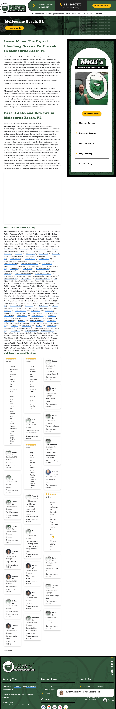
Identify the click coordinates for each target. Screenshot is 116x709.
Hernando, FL (37, 266)
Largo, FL (14, 286)
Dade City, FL (8, 249)
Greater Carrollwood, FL (29, 264)
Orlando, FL (29, 306)
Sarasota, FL (27, 323)
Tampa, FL (17, 687)
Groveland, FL (47, 264)
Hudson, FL (23, 271)
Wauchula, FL (21, 343)
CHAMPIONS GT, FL (11, 241)
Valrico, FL (8, 343)
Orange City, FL (15, 306)
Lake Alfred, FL (51, 276)
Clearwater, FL (15, 244)
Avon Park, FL (29, 234)
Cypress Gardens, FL (49, 246)
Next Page (8, 650)
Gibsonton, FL (52, 261)
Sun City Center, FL (40, 333)
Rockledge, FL (9, 321)
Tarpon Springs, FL (18, 335)
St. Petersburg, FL (47, 330)
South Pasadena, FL (40, 328)
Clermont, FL (29, 244)
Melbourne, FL (23, 293)
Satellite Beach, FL (43, 323)
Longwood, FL (16, 288)
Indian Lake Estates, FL (23, 274)
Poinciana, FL (50, 313)
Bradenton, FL (30, 236)
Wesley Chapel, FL (10, 345)
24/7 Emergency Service (55, 14)
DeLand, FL (37, 251)
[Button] (101, 6)
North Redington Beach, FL (34, 301)
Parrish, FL (49, 311)
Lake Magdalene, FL (42, 278)
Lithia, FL (39, 286)
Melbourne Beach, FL (40, 293)
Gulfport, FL (8, 266)
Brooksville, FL (23, 239)
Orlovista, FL (43, 306)
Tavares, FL (34, 335)
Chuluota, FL (41, 241)
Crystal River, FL (32, 246)
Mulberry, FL (30, 298)
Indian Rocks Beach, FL (43, 274)
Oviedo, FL (31, 308)
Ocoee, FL (22, 303)
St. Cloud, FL (15, 330)
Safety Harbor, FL (36, 321)
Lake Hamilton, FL (10, 278)
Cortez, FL (18, 246)
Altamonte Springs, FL (12, 231)
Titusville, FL (41, 338)
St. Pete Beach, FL (31, 330)
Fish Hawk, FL (15, 259)
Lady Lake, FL (37, 276)
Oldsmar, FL (48, 303)
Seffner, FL (14, 326)
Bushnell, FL (37, 239)
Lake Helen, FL (26, 278)
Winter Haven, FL (34, 348)
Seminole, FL (26, 326)
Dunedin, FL (30, 254)
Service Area (88, 14)
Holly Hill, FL (27, 269)
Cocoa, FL (42, 244)
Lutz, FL (39, 288)
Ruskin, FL (21, 321)
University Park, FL (45, 340)
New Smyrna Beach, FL (12, 301)
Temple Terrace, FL (48, 335)
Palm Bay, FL (44, 308)
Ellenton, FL (29, 256)
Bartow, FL (43, 234)
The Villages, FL (9, 338)
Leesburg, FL (26, 286)
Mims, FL (30, 296)
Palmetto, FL (35, 311)
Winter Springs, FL (10, 350)
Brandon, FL (8, 239)
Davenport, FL (24, 249)
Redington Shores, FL (18, 318)
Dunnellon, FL (43, 254)
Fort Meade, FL (44, 259)
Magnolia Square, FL (17, 291)
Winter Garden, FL (16, 348)
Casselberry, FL (51, 239)
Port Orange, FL (37, 316)
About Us (100, 14)
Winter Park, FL (50, 348)
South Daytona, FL (23, 328)
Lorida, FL (29, 288)
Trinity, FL (18, 340)
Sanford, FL (14, 323)
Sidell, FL (39, 326)
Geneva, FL (39, 261)
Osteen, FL (19, 308)
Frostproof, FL (9, 261)
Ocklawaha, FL (9, 303)
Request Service (90, 690)
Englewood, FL (42, 256)
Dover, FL (7, 254)
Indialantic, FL (37, 271)
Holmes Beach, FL (42, 269)
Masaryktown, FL (47, 291)
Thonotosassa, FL (26, 338)
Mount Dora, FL (15, 298)
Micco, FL (19, 296)
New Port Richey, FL (47, 298)
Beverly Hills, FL (15, 236)
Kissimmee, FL (22, 276)
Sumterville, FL (25, 333)
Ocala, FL (51, 301)
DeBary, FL (24, 251)
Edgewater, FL (15, 256)
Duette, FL (18, 254)
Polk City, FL (8, 316)
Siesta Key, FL (51, 326)
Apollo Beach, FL (30, 231)
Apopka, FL (46, 231)
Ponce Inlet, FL (22, 316)
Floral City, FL (30, 259)
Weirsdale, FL (47, 343)
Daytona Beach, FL (40, 249)
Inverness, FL (8, 276)
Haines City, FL (22, 266)
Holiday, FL (14, 269)
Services (39, 14)
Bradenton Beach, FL (47, 236)
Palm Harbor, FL (20, 311)
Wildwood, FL (27, 345)
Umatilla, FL (30, 340)
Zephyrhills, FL (26, 350)
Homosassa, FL (9, 271)
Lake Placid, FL (20, 281)
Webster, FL (34, 343)
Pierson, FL (8, 313)
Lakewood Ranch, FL (33, 283)
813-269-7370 (89, 686)
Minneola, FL (42, 296)
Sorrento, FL (8, 328)
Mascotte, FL (8, 293)
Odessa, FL (35, 303)
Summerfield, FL (9, 333)
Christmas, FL (28, 241)
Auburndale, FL (15, 234)
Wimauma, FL (41, 345)
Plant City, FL (36, 313)
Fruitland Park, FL (24, 261)
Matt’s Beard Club (73, 14)
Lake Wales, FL (36, 281)
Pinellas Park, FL (22, 313)
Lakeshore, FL (17, 283)
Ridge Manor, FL (35, 318)
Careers (48, 693)
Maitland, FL (32, 291)
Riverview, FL (50, 318)
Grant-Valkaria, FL (10, 264)
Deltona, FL (50, 251)
